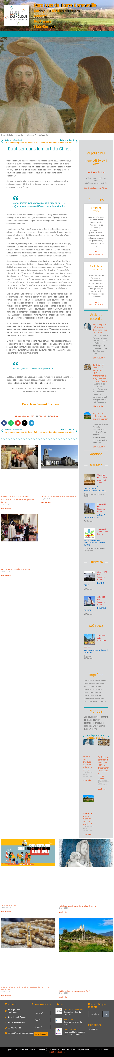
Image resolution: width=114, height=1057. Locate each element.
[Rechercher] (106, 1014)
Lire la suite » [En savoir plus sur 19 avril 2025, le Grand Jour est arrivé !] (46, 503)
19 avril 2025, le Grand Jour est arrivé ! (58, 496)
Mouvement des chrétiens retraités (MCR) (95, 542)
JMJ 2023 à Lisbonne (8, 905)
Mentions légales (57, 1052)
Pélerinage (89, 521)
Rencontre (89, 550)
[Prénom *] (42, 1013)
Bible (87, 496)
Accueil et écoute (96, 209)
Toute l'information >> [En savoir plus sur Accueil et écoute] (96, 253)
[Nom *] (42, 1020)
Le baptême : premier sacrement (16, 569)
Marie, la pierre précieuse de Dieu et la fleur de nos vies (100, 328)
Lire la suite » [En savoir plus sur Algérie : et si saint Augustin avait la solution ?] (99, 447)
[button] (57, 33)
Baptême (54, 416)
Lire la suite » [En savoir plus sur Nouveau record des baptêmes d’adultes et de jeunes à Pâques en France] (6, 508)
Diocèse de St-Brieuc (73, 1009)
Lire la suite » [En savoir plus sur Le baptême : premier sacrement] (6, 576)
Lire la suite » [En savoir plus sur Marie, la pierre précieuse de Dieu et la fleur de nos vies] (99, 358)
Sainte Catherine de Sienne (96, 188)
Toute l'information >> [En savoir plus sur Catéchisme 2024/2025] (96, 303)
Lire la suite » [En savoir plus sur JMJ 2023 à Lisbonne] (6, 911)
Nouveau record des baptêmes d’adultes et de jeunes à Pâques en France (17, 499)
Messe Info (69, 1019)
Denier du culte (70, 1029)
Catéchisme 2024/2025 (96, 268)
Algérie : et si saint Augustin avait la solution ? (100, 417)
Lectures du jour (96, 172)
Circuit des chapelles (94, 516)
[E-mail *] (42, 1027)
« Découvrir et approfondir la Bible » (96, 488)
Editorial (42, 416)
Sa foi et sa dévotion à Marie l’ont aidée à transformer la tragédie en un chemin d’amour (103, 768)
